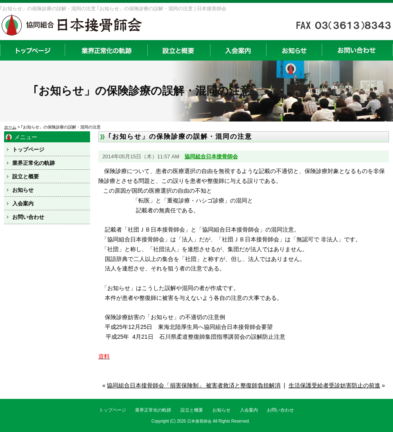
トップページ (32, 50)
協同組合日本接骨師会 (211, 157)
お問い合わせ (357, 50)
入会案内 (238, 50)
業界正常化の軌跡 (106, 50)
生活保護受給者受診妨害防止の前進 (334, 385)
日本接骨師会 (199, 421)
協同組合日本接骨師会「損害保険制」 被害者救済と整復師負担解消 (193, 385)
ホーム (10, 127)
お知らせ (294, 50)
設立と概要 (178, 50)
